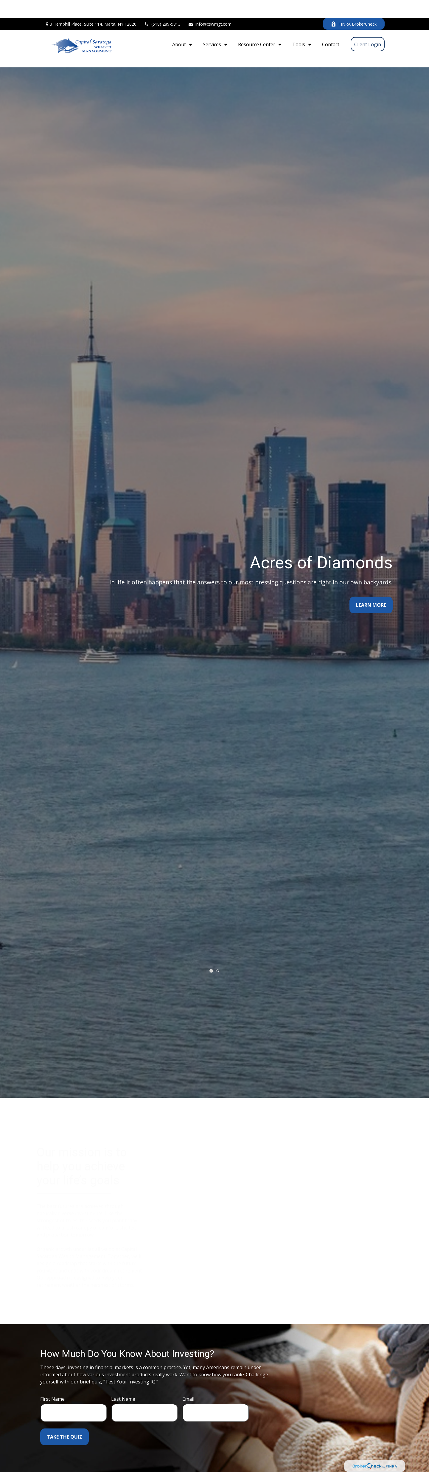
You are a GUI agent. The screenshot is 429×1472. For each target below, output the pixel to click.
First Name (52, 1372)
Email (188, 1372)
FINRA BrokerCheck (354, 6)
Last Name (123, 1372)
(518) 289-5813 (162, 6)
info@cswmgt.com (209, 6)
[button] (181, 26)
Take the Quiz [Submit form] (64, 1410)
